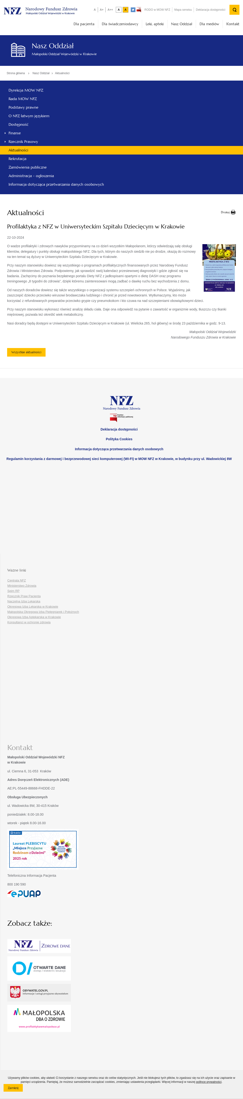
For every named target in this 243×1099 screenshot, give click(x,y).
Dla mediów (209, 24)
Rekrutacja (17, 158)
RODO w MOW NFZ (157, 9)
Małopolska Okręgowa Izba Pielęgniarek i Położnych (43, 612)
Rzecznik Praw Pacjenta (24, 596)
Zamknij (15, 1089)
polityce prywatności (208, 1082)
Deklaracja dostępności (210, 9)
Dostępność (18, 124)
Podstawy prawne (23, 107)
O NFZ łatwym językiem (29, 115)
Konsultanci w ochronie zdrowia (29, 622)
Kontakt (232, 24)
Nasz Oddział (181, 24)
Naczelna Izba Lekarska (23, 601)
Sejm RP (13, 591)
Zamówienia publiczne (28, 167)
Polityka (119, 439)
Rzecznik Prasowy (23, 141)
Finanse (15, 133)
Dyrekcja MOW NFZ (26, 90)
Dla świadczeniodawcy (120, 24)
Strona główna (16, 73)
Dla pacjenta (84, 24)
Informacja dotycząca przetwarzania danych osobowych (56, 184)
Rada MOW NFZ (23, 98)
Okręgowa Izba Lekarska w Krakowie (32, 606)
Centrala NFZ (16, 580)
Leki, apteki (155, 24)
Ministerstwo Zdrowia (21, 585)
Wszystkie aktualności (26, 352)
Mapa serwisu (183, 9)
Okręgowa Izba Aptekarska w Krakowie (34, 617)
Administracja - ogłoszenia (31, 175)
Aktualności (62, 73)
